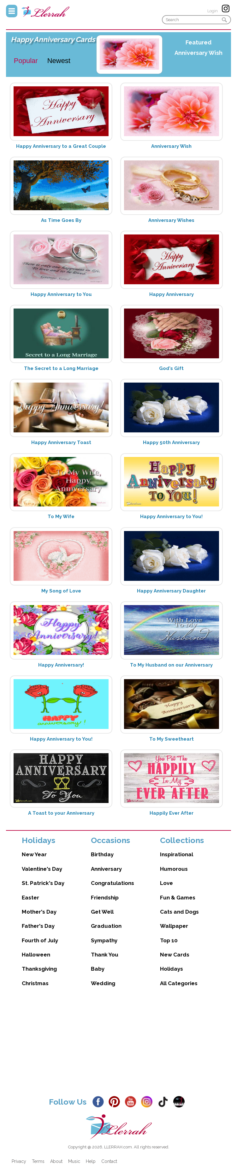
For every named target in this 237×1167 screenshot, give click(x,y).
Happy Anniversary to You (61, 294)
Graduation (106, 926)
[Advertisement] (118, 1046)
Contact (109, 1161)
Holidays (171, 969)
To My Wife (61, 516)
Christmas (35, 983)
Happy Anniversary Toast (61, 442)
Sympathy (104, 940)
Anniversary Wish (198, 52)
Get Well (102, 912)
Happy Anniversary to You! (171, 516)
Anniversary (106, 869)
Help (91, 1161)
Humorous (174, 869)
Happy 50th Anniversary (171, 442)
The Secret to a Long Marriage (61, 368)
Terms (38, 1161)
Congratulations (112, 883)
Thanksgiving (39, 969)
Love (166, 883)
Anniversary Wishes (171, 220)
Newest (58, 61)
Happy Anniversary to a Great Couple (61, 146)
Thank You (104, 954)
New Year (34, 854)
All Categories (179, 983)
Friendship (105, 897)
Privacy (19, 1161)
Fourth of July (40, 940)
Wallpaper (174, 926)
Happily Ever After (171, 813)
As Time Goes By (61, 220)
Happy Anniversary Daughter (171, 591)
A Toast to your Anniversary (61, 813)
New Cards (174, 954)
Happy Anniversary (171, 294)
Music (74, 1161)
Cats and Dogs (179, 912)
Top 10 (169, 940)
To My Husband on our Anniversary (171, 665)
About (56, 1161)
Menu (11, 11)
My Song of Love (61, 591)
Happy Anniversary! (61, 665)
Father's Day (38, 926)
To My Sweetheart (171, 739)
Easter (30, 897)
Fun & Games (177, 897)
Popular (26, 61)
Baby (97, 969)
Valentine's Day (42, 869)
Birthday (102, 854)
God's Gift (171, 368)
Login (212, 11)
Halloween (36, 954)
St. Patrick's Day (43, 883)
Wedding (103, 983)
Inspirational (176, 854)
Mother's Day (39, 912)
